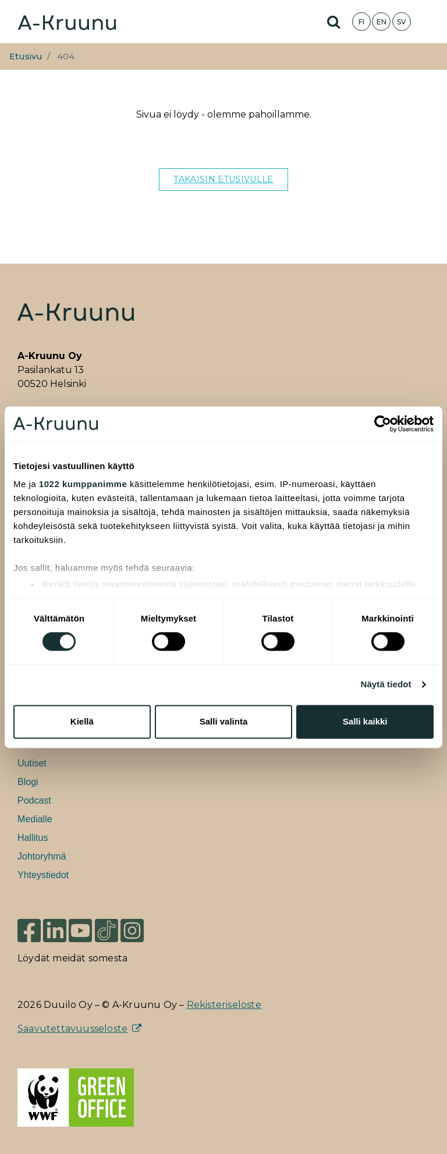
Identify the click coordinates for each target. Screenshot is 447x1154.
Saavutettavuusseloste (72, 1028)
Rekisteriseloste (224, 1004)
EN (381, 21)
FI (361, 21)
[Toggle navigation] (429, 21)
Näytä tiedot (386, 685)
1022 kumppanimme (83, 484)
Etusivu (25, 56)
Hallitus (32, 838)
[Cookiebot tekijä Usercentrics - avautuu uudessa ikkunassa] (383, 423)
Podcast (34, 800)
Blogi (27, 782)
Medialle (34, 819)
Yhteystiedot (43, 875)
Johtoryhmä (41, 856)
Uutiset (32, 763)
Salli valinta (224, 721)
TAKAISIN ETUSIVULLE (223, 179)
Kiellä (82, 721)
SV (401, 21)
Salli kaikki (365, 721)
